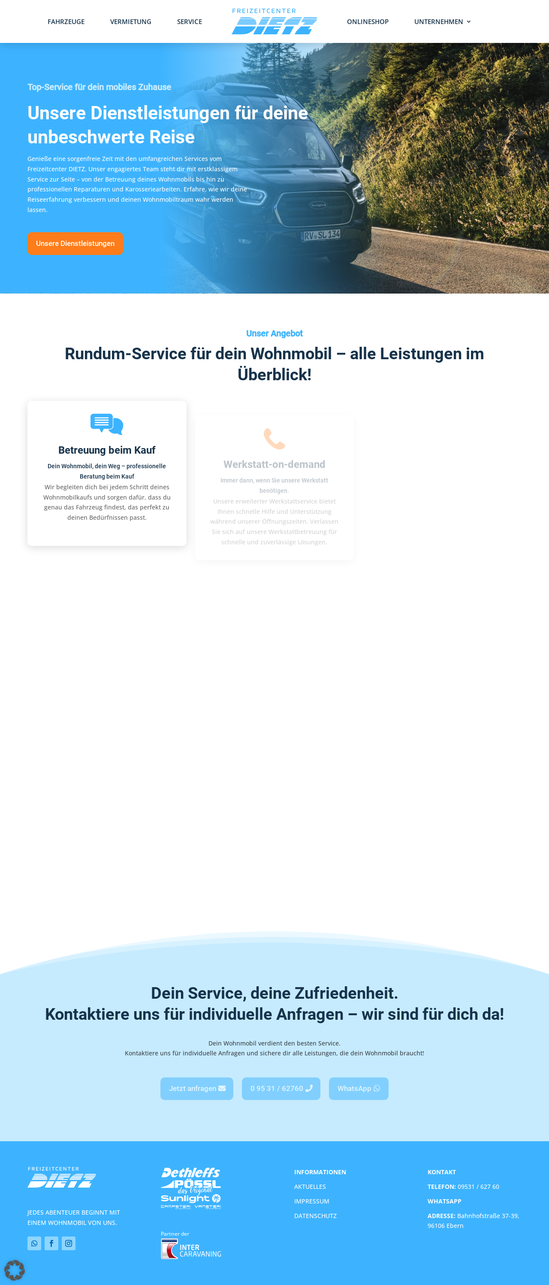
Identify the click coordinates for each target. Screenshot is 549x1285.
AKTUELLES (310, 1186)
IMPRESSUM (311, 1201)
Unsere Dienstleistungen (75, 243)
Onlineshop (368, 22)
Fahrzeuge (66, 22)
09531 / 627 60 (463, 1186)
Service (189, 22)
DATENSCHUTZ (315, 1216)
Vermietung (130, 22)
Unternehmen (438, 22)
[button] (12, 1272)
